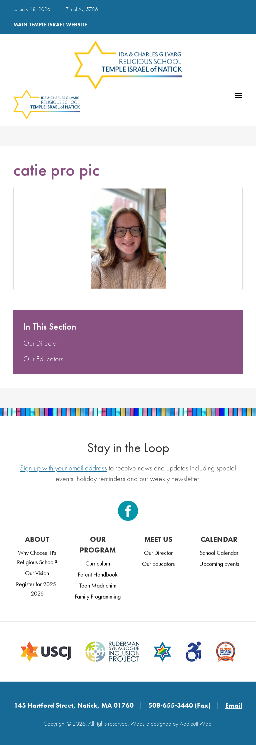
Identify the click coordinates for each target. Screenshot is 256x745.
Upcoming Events (219, 564)
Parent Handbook (98, 574)
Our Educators (43, 359)
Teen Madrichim (97, 585)
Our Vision (37, 573)
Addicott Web (195, 723)
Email (233, 705)
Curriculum (97, 563)
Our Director (40, 343)
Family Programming (98, 596)
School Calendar (219, 552)
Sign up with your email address (63, 468)
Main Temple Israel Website (50, 24)
